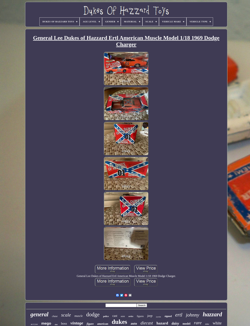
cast (114, 316)
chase (55, 316)
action (34, 324)
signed (168, 316)
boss (64, 323)
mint (123, 316)
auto (134, 323)
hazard (162, 323)
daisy (175, 323)
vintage (76, 323)
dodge (93, 314)
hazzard (212, 314)
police (106, 316)
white (217, 323)
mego (46, 323)
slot (56, 324)
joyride (158, 317)
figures (140, 316)
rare (198, 322)
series (130, 316)
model (186, 323)
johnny (192, 315)
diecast (146, 323)
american (102, 323)
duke (207, 324)
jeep (149, 316)
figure (90, 323)
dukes (119, 321)
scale (66, 315)
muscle (78, 316)
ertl (178, 315)
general (39, 314)
